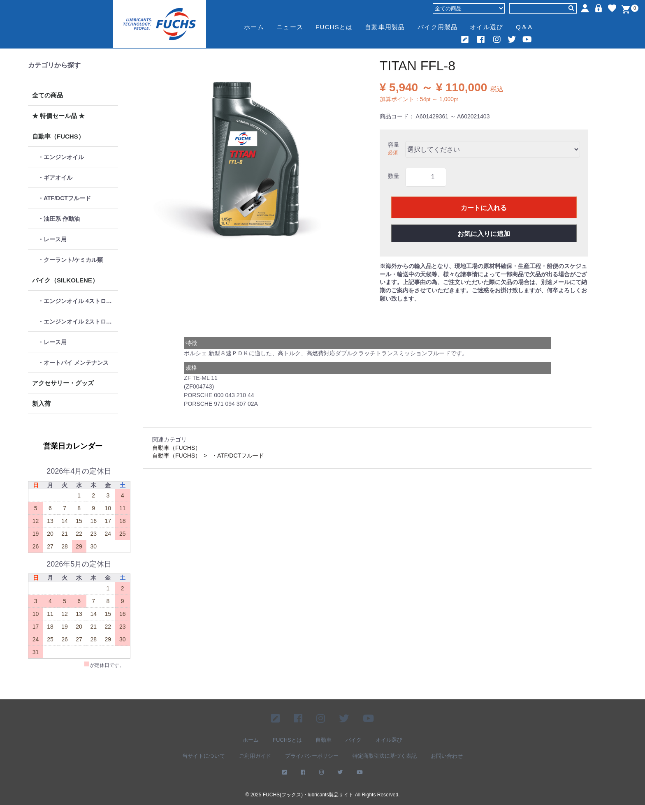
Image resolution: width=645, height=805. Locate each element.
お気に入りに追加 (483, 233)
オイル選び (486, 26)
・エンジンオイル (61, 157)
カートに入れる (484, 207)
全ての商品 (47, 95)
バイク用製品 (438, 26)
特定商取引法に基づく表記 (385, 756)
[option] (250, 160)
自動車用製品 (385, 26)
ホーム (254, 26)
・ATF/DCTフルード (64, 198)
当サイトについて (203, 756)
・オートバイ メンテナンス (73, 362)
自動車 (324, 739)
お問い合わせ (447, 756)
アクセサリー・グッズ (63, 382)
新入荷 (41, 403)
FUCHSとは (334, 26)
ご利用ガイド (255, 756)
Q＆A (524, 26)
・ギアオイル (55, 177)
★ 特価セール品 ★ (58, 115)
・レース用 (52, 239)
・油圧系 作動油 (59, 218)
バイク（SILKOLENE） (65, 280)
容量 (393, 144)
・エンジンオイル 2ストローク (78, 321)
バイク (354, 739)
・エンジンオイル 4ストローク (78, 301)
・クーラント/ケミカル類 (70, 260)
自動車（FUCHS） (58, 136)
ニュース (289, 26)
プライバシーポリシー (312, 756)
